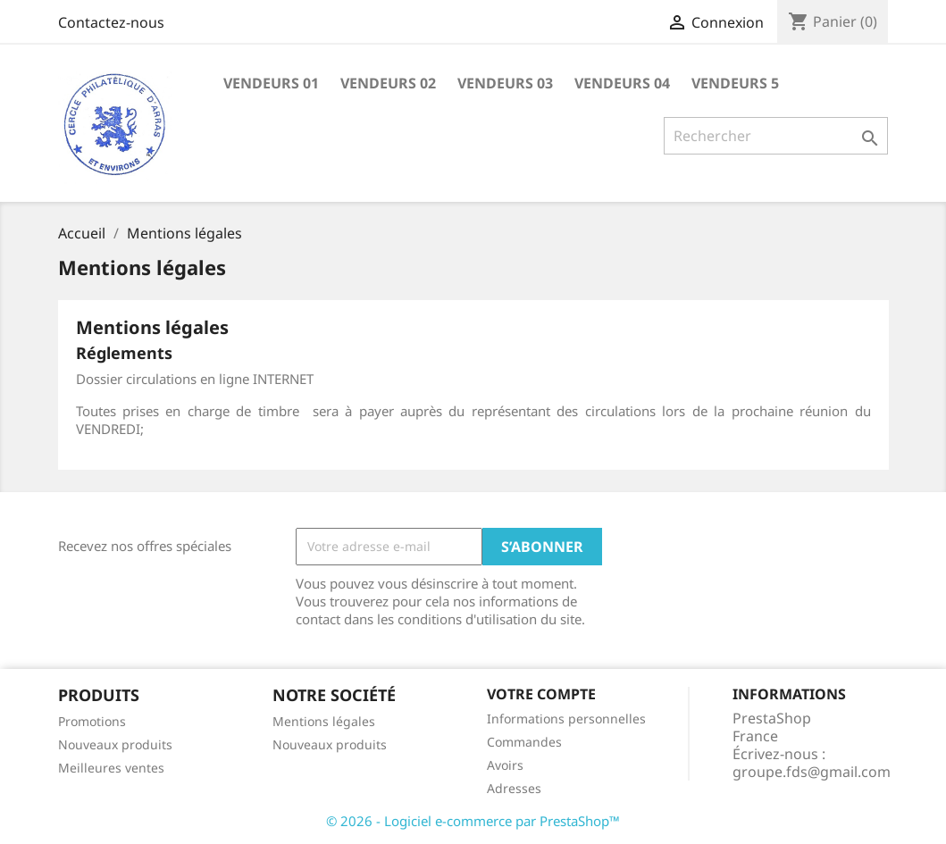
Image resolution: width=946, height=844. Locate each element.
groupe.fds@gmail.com (812, 771)
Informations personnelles (566, 718)
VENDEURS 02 (388, 83)
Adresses (514, 788)
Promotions (92, 721)
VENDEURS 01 (271, 83)
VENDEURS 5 (735, 83)
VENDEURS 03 (505, 83)
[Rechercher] (776, 136)
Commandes (524, 741)
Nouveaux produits (115, 744)
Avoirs (505, 764)
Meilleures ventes (111, 767)
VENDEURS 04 (622, 83)
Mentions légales (323, 721)
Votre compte (541, 694)
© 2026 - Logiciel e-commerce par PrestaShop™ (473, 821)
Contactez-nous (111, 22)
